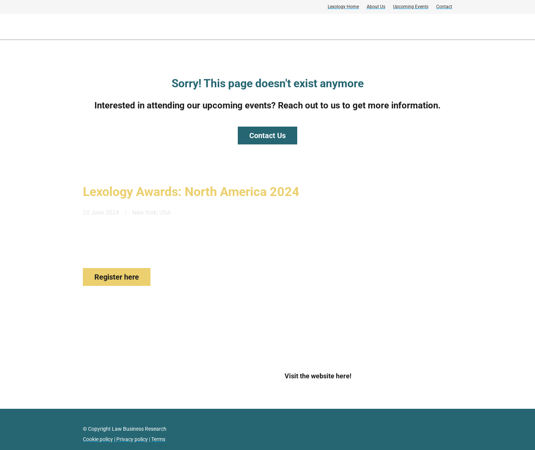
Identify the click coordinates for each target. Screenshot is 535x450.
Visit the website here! (318, 376)
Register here (116, 277)
